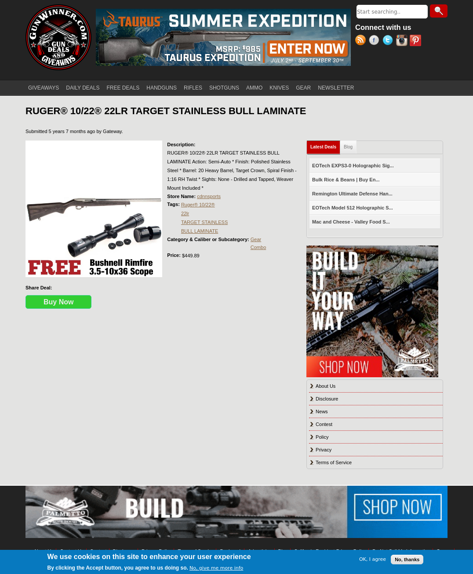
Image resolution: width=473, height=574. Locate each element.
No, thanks (407, 559)
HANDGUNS (161, 88)
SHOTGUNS (224, 88)
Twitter (389, 41)
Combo (258, 247)
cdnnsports (209, 196)
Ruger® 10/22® (198, 204)
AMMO (254, 88)
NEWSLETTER (336, 88)
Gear (256, 239)
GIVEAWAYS (43, 88)
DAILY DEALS (82, 88)
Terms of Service (334, 462)
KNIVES (279, 88)
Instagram (403, 41)
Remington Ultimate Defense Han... (352, 193)
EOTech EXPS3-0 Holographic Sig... (353, 165)
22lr (185, 213)
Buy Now (58, 302)
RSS (362, 41)
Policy (322, 437)
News (322, 411)
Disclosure (327, 398)
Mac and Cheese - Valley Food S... (351, 221)
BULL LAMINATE (199, 231)
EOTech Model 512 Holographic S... (352, 207)
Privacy (323, 449)
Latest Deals (325, 145)
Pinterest (416, 41)
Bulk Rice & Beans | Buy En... (345, 179)
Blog (348, 146)
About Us (325, 386)
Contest (324, 424)
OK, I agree (372, 559)
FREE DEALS (123, 88)
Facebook (375, 41)
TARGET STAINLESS (204, 222)
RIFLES (193, 88)
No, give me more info (216, 568)
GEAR (303, 88)
